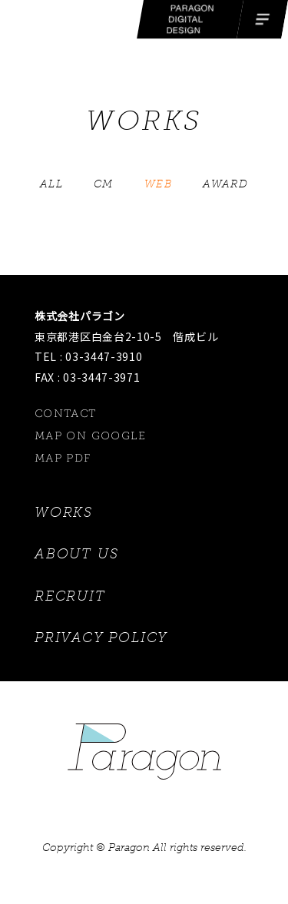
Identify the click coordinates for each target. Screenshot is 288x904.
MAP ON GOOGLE (90, 435)
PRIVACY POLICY (101, 637)
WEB (158, 183)
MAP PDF (63, 458)
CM (104, 183)
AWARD (225, 183)
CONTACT (66, 413)
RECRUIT (70, 596)
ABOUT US (76, 553)
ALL (51, 183)
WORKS (64, 512)
